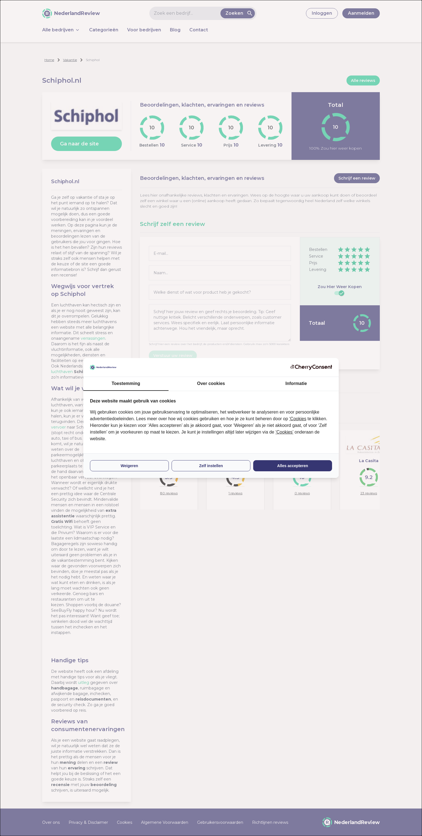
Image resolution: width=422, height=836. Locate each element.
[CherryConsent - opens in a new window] (311, 367)
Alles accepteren (292, 466)
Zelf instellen (211, 466)
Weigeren (129, 466)
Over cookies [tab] (211, 383)
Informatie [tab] (296, 383)
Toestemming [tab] (126, 383)
